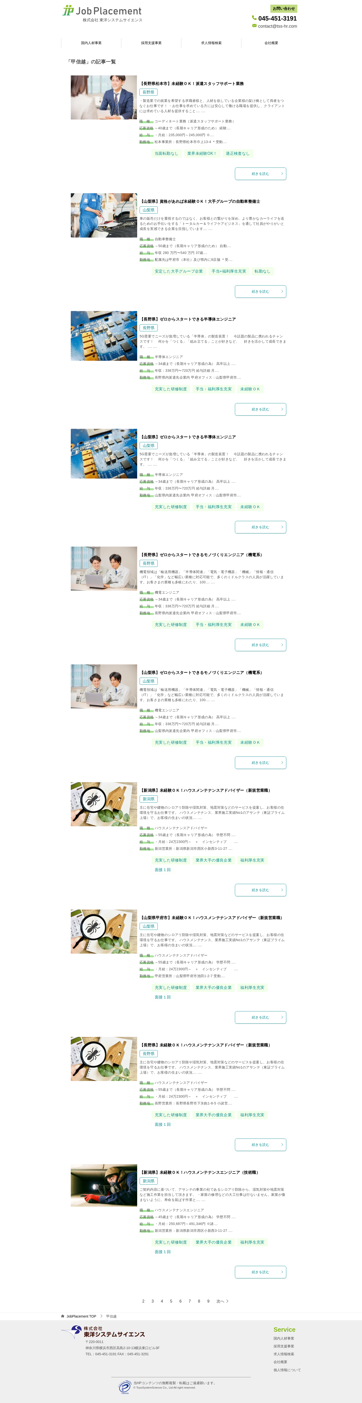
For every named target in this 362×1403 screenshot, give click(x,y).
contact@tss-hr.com (277, 26)
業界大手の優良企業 (214, 860)
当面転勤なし (167, 153)
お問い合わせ (284, 8)
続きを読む (268, 174)
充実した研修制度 (171, 389)
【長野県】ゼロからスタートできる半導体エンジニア (188, 319)
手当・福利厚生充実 (214, 389)
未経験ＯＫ (250, 389)
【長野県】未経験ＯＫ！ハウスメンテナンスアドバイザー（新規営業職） (206, 1045)
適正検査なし (238, 153)
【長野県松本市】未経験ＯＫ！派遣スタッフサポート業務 (191, 84)
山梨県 (149, 210)
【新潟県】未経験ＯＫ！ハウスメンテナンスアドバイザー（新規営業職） (206, 790)
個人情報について (287, 1370)
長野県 (148, 92)
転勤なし (263, 271)
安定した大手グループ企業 (179, 271)
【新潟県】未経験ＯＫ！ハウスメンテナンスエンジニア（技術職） (200, 1172)
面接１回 (163, 870)
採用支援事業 (151, 43)
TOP (81, 1316)
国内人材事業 (91, 43)
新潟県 (149, 799)
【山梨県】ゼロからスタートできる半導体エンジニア (188, 437)
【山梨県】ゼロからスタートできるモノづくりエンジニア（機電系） (202, 673)
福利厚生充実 (252, 860)
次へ (220, 1301)
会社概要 (271, 43)
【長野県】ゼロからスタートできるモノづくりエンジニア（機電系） (202, 555)
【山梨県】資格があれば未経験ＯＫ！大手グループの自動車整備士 (200, 201)
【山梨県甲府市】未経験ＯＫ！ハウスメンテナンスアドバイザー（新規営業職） (212, 918)
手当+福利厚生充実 (229, 271)
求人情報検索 (211, 43)
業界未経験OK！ (202, 153)
